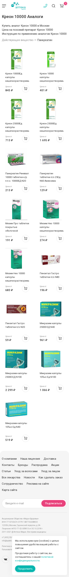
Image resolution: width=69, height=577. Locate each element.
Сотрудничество (12, 483)
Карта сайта (9, 490)
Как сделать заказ (50, 477)
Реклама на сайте (38, 483)
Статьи (6, 471)
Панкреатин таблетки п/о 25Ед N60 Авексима (50, 177)
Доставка (50, 458)
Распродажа (39, 465)
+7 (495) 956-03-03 (10, 537)
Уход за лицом (50, 471)
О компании (9, 458)
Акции (55, 465)
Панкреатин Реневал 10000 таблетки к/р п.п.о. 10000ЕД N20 (17, 177)
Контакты (8, 465)
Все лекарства (11, 477)
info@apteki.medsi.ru (11, 541)
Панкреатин (44, 40)
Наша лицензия (30, 458)
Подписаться (53, 503)
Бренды (23, 465)
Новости (29, 477)
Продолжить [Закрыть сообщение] (25, 568)
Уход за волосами (26, 471)
